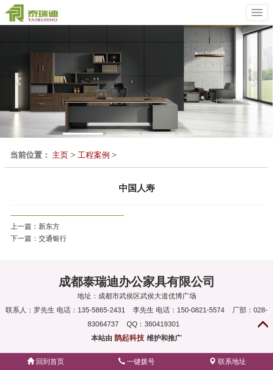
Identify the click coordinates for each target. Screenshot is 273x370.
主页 (60, 155)
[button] (14, 81)
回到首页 (45, 361)
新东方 (49, 226)
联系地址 (227, 361)
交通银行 (53, 238)
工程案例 (94, 155)
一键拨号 (136, 361)
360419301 (161, 324)
